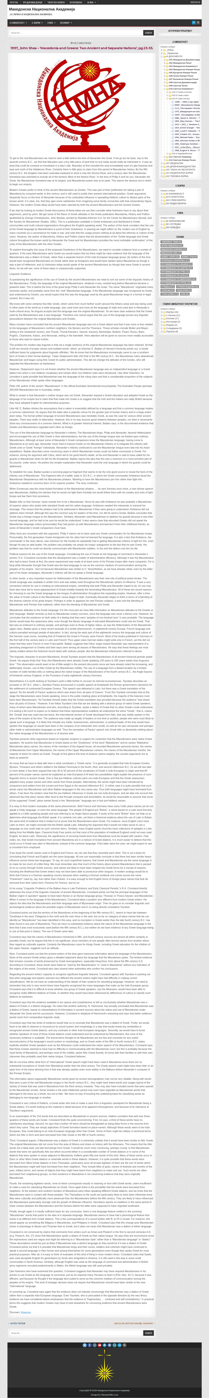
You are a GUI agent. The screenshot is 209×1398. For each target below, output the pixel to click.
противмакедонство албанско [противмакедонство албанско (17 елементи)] (176, 264)
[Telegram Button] (105, 1345)
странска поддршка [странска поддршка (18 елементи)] (187, 286)
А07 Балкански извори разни (183, 79)
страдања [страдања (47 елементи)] (167, 286)
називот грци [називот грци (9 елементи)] (189, 256)
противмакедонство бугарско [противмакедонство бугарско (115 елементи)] (176, 267)
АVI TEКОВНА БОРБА (177, 176)
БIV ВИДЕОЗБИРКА (176, 203)
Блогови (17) (172, 318)
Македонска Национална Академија (42, 9)
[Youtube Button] (100, 1345)
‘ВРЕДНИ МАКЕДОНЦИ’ (33, 2)
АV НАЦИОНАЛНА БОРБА (179, 173)
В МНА (50, 22)
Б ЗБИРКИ (36, 22)
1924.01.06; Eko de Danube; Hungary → (135, 1323)
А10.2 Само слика (180, 95)
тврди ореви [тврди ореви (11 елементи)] (184, 290)
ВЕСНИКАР (64, 22)
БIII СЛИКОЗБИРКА (176, 200)
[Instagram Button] (95, 1345)
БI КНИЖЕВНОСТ (175, 194)
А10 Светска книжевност (181, 89)
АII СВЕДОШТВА (174, 163)
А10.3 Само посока (82, 43)
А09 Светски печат (178, 86)
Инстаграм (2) (173, 321)
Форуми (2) (171, 325)
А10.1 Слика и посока (182, 92)
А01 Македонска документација (185, 60)
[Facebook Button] (90, 1345)
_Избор (170, 50)
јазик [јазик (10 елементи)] (185, 294)
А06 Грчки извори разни (181, 76)
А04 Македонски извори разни (184, 69)
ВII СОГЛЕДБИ (173, 224)
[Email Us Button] (115, 1345)
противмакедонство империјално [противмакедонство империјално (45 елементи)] (178, 279)
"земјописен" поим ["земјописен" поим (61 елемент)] (171, 241)
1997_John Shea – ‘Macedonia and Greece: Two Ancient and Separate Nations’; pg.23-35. (81, 48)
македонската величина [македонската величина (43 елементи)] (173, 249)
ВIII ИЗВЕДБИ (173, 227)
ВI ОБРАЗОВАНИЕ (175, 221)
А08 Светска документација (183, 82)
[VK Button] (110, 1345)
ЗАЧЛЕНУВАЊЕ (75, 2)
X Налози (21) (173, 315)
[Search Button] (198, 22)
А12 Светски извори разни (182, 160)
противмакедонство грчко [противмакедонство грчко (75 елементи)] (175, 271)
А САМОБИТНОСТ (17, 22)
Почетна (14, 2)
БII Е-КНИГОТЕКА (175, 197)
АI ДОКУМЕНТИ (174, 56)
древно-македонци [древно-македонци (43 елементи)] (171, 245)
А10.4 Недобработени (182, 153)
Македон (26, 1312)
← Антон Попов (16, 1323)
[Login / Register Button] (194, 22)
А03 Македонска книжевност (183, 66)
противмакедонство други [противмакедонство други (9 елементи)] (174, 275)
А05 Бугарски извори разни (183, 72)
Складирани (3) (174, 328)
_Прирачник (172, 53)
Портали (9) (172, 331)
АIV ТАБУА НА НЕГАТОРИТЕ (180, 169)
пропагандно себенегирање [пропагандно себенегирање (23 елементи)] (175, 260)
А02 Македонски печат (180, 63)
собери (171, 47)
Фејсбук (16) (172, 312)
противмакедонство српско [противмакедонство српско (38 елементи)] (176, 282)
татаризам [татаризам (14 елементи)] (167, 290)
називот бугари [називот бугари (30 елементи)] (170, 256)
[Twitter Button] (85, 1345)
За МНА (90, 2)
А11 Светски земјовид (180, 157)
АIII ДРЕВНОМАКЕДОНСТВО (181, 166)
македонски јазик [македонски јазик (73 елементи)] (171, 252)
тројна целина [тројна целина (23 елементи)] (169, 294)
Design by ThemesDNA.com (104, 1395)
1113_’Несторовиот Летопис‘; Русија (192, 108)
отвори (164, 47)
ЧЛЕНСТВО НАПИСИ (56, 2)
